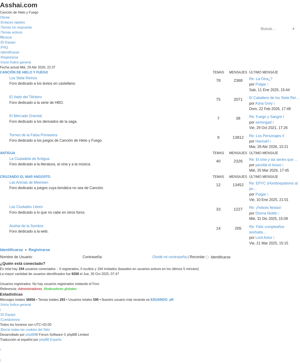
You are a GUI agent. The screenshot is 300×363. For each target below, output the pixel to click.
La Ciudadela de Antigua (29, 159)
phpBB (31, 334)
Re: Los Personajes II (266, 136)
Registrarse (39, 250)
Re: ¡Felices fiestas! (265, 208)
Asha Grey (263, 103)
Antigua (7, 153)
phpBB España (50, 339)
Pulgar (260, 84)
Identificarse (11, 250)
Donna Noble (266, 213)
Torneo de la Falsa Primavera (33, 135)
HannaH (262, 141)
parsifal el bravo (268, 165)
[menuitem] (16, 27)
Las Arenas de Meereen (28, 182)
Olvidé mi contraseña (169, 257)
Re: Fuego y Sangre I (266, 117)
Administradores (30, 289)
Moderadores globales (60, 289)
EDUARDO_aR (162, 299)
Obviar (5, 17)
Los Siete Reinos (23, 78)
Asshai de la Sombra (26, 226)
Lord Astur (263, 237)
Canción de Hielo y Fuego (24, 72)
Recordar (199, 257)
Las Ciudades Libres (26, 207)
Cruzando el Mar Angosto (25, 176)
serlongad (263, 122)
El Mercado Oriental (25, 116)
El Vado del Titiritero (25, 97)
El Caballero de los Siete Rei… (274, 98)
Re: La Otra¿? (260, 79)
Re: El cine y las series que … (273, 159)
